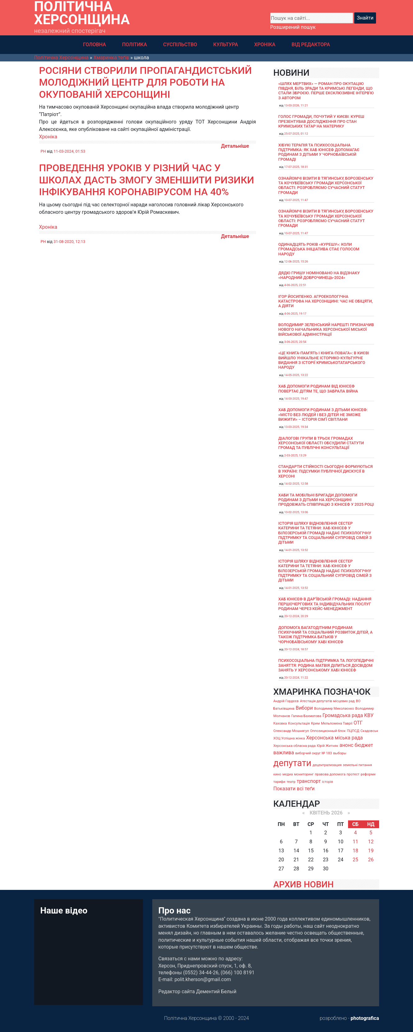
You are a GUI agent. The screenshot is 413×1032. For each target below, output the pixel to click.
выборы (339, 753)
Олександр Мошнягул (291, 731)
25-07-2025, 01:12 (296, 133)
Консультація (299, 723)
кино (277, 774)
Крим (315, 723)
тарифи (279, 782)
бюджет (364, 745)
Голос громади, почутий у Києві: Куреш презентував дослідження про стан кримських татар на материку (321, 121)
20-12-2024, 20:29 (296, 616)
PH (43, 151)
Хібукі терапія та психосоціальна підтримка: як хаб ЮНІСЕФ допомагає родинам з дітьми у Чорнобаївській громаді (319, 152)
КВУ (369, 715)
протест (353, 774)
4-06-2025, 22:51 (295, 285)
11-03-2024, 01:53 (69, 151)
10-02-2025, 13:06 (296, 512)
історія (327, 782)
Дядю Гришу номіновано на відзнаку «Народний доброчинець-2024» (319, 275)
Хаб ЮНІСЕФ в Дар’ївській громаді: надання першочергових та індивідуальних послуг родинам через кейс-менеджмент (325, 604)
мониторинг (304, 774)
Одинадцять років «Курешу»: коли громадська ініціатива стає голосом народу (319, 249)
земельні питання (357, 765)
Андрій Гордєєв (286, 701)
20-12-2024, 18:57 (296, 649)
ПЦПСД (353, 731)
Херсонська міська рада (334, 738)
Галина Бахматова (306, 716)
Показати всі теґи (294, 789)
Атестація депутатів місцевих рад (327, 701)
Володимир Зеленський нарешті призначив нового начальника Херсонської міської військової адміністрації (326, 329)
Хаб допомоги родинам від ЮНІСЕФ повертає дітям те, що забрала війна (318, 388)
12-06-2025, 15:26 (296, 261)
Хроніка (48, 137)
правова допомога (330, 774)
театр (291, 782)
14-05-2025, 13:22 (296, 375)
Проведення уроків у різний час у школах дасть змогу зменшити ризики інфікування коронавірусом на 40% (146, 180)
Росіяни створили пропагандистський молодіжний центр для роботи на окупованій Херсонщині (145, 82)
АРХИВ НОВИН (303, 884)
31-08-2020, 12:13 (69, 241)
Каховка (280, 723)
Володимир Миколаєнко (334, 709)
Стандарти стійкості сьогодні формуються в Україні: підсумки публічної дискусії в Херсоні (325, 471)
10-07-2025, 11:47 (296, 200)
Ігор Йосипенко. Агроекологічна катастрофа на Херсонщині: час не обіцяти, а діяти (325, 301)
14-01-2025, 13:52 (296, 550)
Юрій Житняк (327, 746)
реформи (368, 774)
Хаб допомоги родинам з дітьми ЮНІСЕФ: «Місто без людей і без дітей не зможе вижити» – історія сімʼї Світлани (323, 414)
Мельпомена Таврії (336, 723)
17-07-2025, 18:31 (296, 166)
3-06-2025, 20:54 (295, 341)
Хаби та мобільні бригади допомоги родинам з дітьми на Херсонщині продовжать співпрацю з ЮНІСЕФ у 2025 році (326, 500)
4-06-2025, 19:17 (295, 313)
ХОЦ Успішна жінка (289, 738)
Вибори (304, 708)
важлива (283, 753)
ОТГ (358, 723)
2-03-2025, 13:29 (295, 455)
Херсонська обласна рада (294, 746)
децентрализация (327, 765)
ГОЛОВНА (94, 44)
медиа (287, 774)
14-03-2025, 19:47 (296, 398)
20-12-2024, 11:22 (296, 677)
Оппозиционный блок (328, 731)
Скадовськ (369, 731)
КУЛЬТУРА (225, 44)
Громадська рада (343, 715)
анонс (346, 745)
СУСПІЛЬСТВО (180, 44)
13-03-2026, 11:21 (296, 105)
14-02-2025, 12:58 (296, 483)
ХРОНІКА (264, 44)
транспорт (309, 781)
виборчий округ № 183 (313, 753)
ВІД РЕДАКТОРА (310, 44)
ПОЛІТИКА (134, 44)
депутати (292, 763)
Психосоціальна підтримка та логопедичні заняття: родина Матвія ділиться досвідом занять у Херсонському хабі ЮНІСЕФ (326, 665)
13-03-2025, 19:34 (296, 427)
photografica (365, 1018)
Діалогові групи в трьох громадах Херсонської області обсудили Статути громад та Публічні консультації (321, 443)
